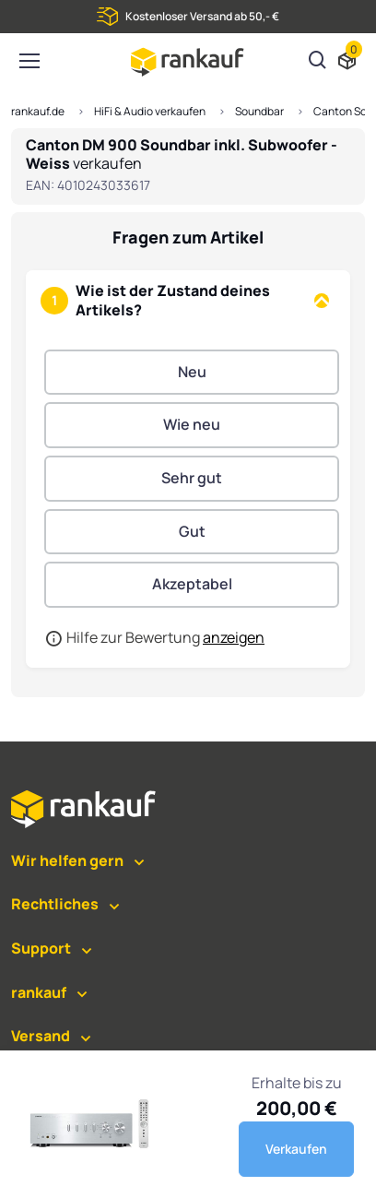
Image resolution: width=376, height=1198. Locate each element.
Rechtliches (55, 904)
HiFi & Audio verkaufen (150, 111)
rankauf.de (38, 111)
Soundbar (259, 111)
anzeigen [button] (233, 637)
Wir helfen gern (67, 860)
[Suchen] (318, 61)
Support (41, 948)
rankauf (38, 992)
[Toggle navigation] (28, 60)
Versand (40, 1036)
